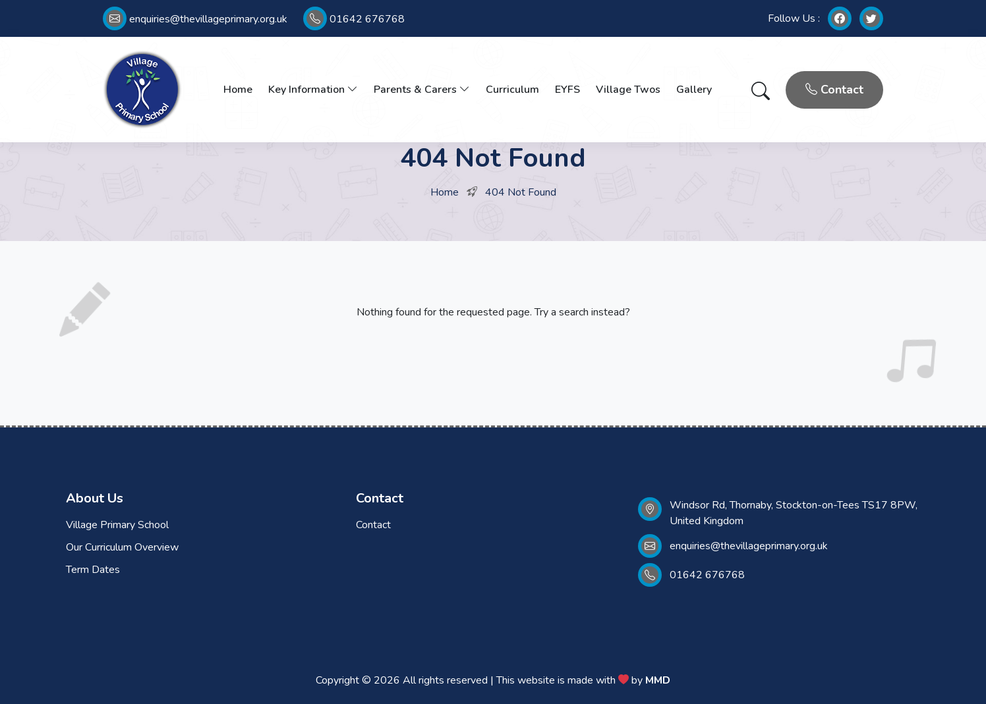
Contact (834, 89)
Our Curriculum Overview (122, 547)
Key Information (313, 89)
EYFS (567, 89)
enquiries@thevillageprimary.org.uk (195, 19)
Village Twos (628, 89)
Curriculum (512, 89)
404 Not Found (520, 192)
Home (237, 89)
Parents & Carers (422, 89)
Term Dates (93, 569)
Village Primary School (117, 525)
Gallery (694, 89)
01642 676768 (354, 19)
